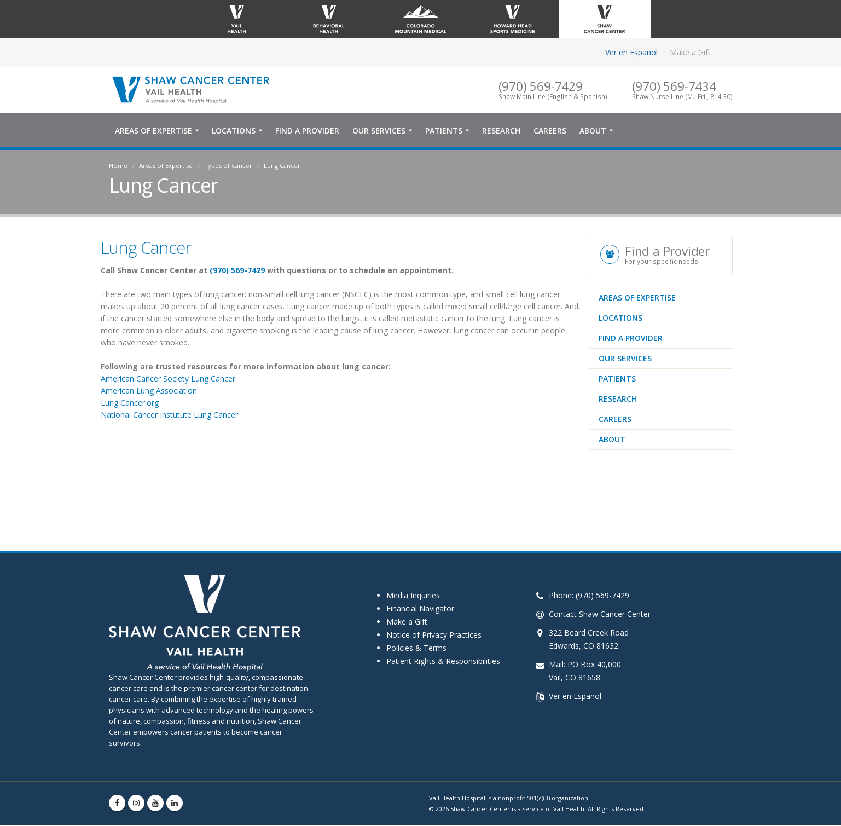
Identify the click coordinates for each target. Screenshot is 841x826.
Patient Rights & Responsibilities (443, 661)
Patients (443, 131)
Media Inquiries (413, 596)
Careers (549, 131)
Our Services (378, 131)
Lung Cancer (282, 166)
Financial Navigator (420, 609)
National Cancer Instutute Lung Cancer (169, 415)
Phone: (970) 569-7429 (589, 596)
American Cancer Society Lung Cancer (168, 379)
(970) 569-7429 (237, 270)
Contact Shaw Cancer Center (600, 614)
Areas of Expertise (153, 131)
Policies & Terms (416, 648)
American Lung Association (149, 391)
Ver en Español (631, 52)
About (592, 131)
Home (118, 166)
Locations (234, 131)
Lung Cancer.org (131, 403)
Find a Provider (307, 131)
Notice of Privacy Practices (434, 635)
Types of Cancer (228, 166)
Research (501, 131)
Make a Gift (690, 52)
